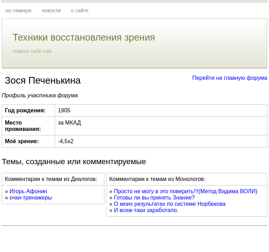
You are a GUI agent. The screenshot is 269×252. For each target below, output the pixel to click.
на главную (18, 10)
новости (51, 10)
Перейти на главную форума (229, 78)
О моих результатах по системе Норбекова (170, 204)
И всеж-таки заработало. (146, 210)
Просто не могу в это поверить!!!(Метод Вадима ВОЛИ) (185, 191)
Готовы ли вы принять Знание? (154, 198)
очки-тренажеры (30, 198)
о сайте (80, 10)
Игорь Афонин (28, 191)
